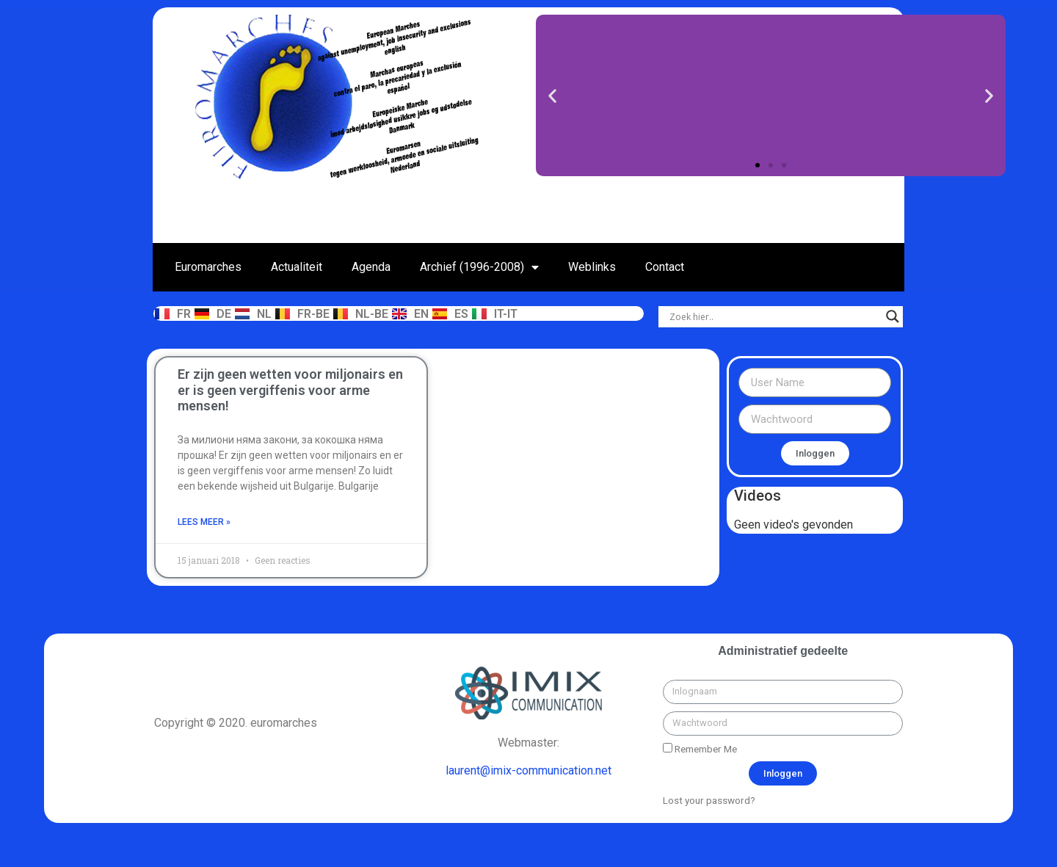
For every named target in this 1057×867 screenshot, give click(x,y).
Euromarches (208, 267)
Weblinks (592, 267)
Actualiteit (296, 267)
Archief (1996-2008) (479, 267)
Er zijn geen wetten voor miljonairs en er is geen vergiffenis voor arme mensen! (290, 389)
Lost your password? (709, 800)
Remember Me (700, 749)
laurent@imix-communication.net (528, 770)
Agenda (371, 267)
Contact (664, 267)
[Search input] (774, 316)
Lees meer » (204, 522)
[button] (757, 165)
